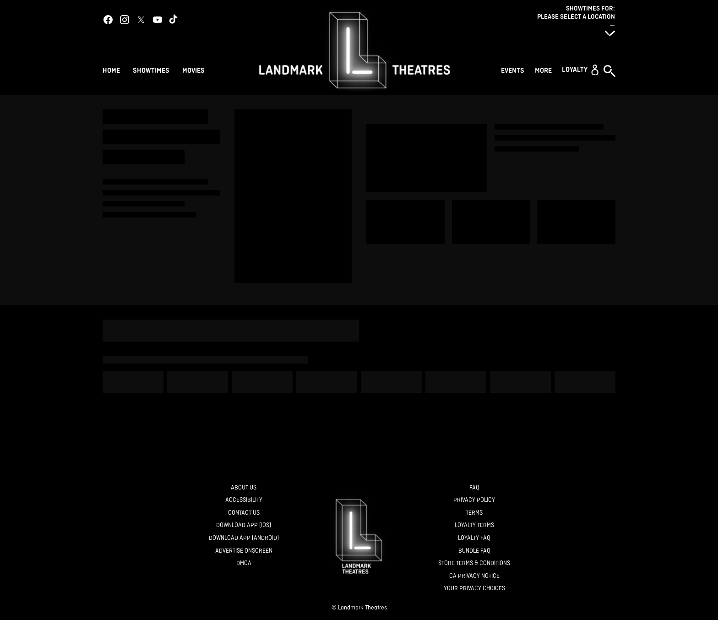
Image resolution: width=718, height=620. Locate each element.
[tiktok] (174, 19)
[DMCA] (243, 563)
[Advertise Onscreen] (243, 551)
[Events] (514, 69)
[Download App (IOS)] (243, 525)
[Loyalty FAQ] (474, 538)
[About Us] (243, 488)
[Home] (111, 69)
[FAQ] (474, 488)
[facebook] (108, 19)
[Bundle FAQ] (474, 551)
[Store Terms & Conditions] (474, 563)
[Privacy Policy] (474, 500)
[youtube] (157, 19)
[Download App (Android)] (244, 538)
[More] (545, 69)
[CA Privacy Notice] (474, 576)
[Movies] (194, 69)
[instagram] (124, 19)
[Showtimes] (151, 69)
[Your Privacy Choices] (474, 588)
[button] (580, 69)
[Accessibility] (243, 500)
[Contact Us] (244, 513)
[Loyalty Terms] (474, 525)
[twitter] (141, 19)
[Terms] (474, 513)
